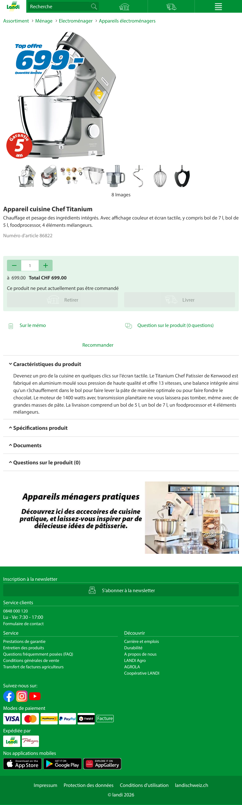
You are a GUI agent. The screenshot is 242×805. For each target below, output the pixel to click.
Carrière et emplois (141, 641)
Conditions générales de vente (31, 660)
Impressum (45, 785)
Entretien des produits (23, 648)
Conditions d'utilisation (144, 785)
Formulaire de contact (23, 623)
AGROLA (132, 667)
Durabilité (133, 648)
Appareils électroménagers (127, 21)
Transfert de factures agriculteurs (33, 667)
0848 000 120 (15, 611)
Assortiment (16, 21)
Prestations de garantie (24, 641)
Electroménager (75, 21)
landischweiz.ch (191, 785)
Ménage (44, 21)
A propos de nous (140, 654)
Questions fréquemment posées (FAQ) (38, 654)
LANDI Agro (135, 660)
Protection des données (89, 785)
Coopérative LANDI (141, 673)
